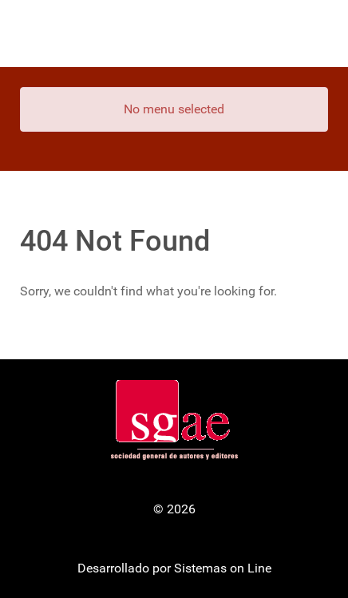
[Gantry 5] (174, 33)
